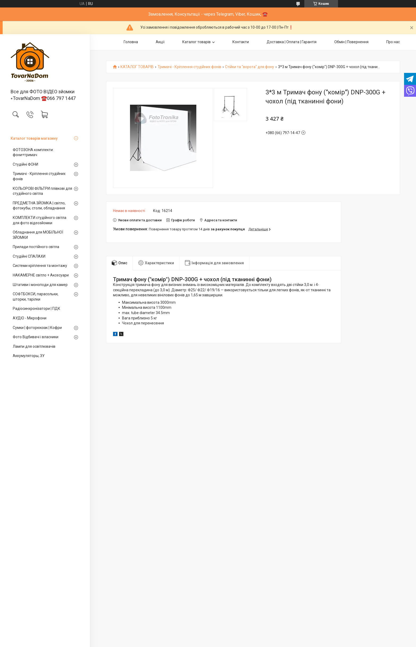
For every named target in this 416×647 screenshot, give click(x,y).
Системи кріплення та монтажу (40, 265)
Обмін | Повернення (351, 42)
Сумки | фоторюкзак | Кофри (37, 327)
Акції (160, 42)
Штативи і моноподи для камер (40, 285)
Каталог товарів (196, 42)
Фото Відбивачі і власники (35, 337)
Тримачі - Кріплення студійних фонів (39, 176)
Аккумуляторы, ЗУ (29, 356)
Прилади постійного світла (36, 247)
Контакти (240, 42)
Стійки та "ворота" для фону (249, 67)
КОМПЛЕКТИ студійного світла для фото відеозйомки (39, 220)
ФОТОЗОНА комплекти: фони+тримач (33, 152)
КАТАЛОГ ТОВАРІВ (137, 67)
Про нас (393, 42)
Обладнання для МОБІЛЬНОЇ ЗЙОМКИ (38, 235)
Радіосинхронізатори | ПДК (36, 308)
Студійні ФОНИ (25, 164)
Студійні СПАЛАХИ (29, 256)
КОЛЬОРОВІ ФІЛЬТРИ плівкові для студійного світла (42, 191)
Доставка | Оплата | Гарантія (292, 42)
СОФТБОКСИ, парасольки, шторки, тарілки (35, 296)
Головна (131, 42)
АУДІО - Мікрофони (29, 318)
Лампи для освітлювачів (34, 346)
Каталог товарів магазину (34, 138)
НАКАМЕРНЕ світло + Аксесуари (41, 275)
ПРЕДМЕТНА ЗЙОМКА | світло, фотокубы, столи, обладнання (39, 205)
